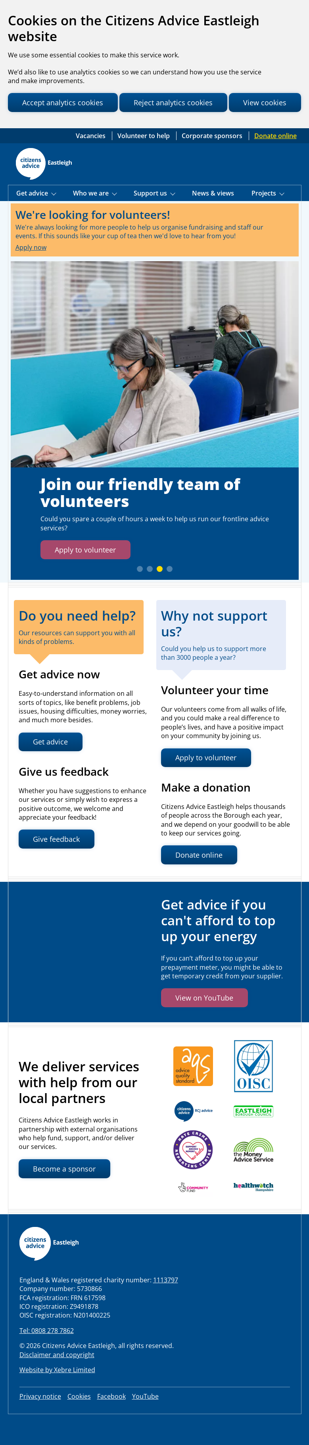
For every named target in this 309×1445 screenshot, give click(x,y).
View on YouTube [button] (206, 1024)
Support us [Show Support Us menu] (151, 219)
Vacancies (91, 161)
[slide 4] (170, 595)
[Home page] (44, 190)
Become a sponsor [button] (66, 1195)
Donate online (275, 161)
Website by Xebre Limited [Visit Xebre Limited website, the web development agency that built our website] (57, 1396)
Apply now (30, 273)
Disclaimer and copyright (56, 1381)
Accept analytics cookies (65, 102)
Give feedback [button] (59, 865)
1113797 (165, 1306)
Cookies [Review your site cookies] (79, 1422)
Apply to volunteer (88, 575)
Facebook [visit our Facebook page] (111, 1422)
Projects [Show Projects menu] (264, 219)
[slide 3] (160, 595)
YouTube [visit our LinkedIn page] (145, 1422)
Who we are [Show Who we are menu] (91, 219)
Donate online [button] (201, 881)
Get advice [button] (52, 768)
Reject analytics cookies (182, 102)
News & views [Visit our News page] (213, 219)
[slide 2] (150, 595)
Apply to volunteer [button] (209, 784)
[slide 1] (140, 595)
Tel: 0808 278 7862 (46, 1356)
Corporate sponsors (213, 161)
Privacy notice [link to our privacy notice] (40, 1422)
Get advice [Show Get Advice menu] (33, 219)
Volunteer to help (144, 161)
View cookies (45, 125)
